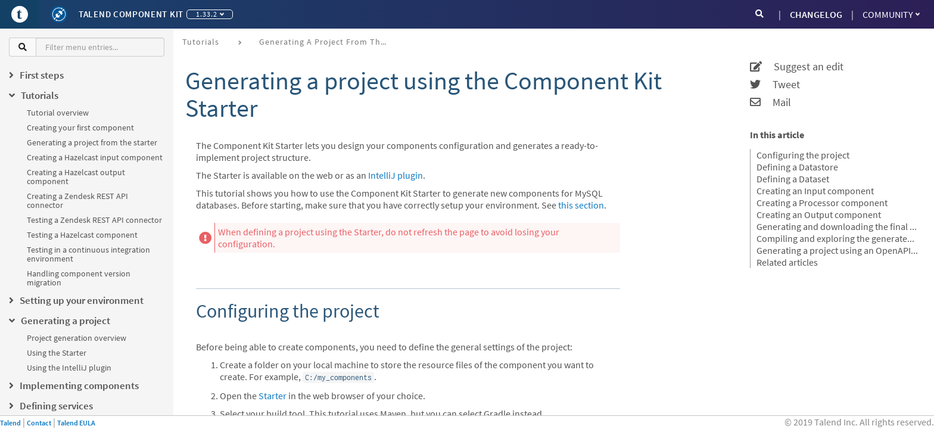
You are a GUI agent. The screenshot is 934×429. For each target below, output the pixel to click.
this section (581, 205)
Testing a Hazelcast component (82, 234)
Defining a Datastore (797, 167)
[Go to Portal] (19, 14)
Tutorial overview (58, 112)
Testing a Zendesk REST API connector (94, 219)
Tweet (775, 85)
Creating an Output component (818, 214)
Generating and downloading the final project (837, 226)
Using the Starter (56, 352)
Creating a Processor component (822, 203)
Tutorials (200, 41)
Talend (10, 422)
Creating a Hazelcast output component (76, 176)
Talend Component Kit (131, 14)
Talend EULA (76, 422)
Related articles (787, 262)
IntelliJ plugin (395, 175)
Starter (273, 396)
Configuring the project (802, 155)
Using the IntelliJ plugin (69, 367)
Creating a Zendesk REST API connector (77, 200)
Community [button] (891, 14)
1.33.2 (210, 14)
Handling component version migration (78, 278)
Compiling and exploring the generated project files (837, 238)
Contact (39, 422)
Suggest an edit (796, 67)
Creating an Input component (815, 191)
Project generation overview (76, 337)
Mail (770, 102)
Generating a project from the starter (92, 142)
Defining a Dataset (792, 179)
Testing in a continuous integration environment (88, 254)
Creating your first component (80, 127)
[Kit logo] (59, 14)
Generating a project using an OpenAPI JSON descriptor (837, 250)
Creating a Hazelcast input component (95, 157)
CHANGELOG (816, 14)
